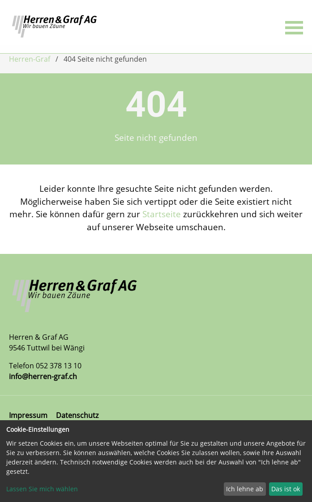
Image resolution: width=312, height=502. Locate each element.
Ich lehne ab (244, 489)
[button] (294, 27)
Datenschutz (77, 415)
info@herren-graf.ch (43, 376)
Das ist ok (285, 489)
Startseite (161, 214)
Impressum (28, 415)
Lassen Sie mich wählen (42, 489)
